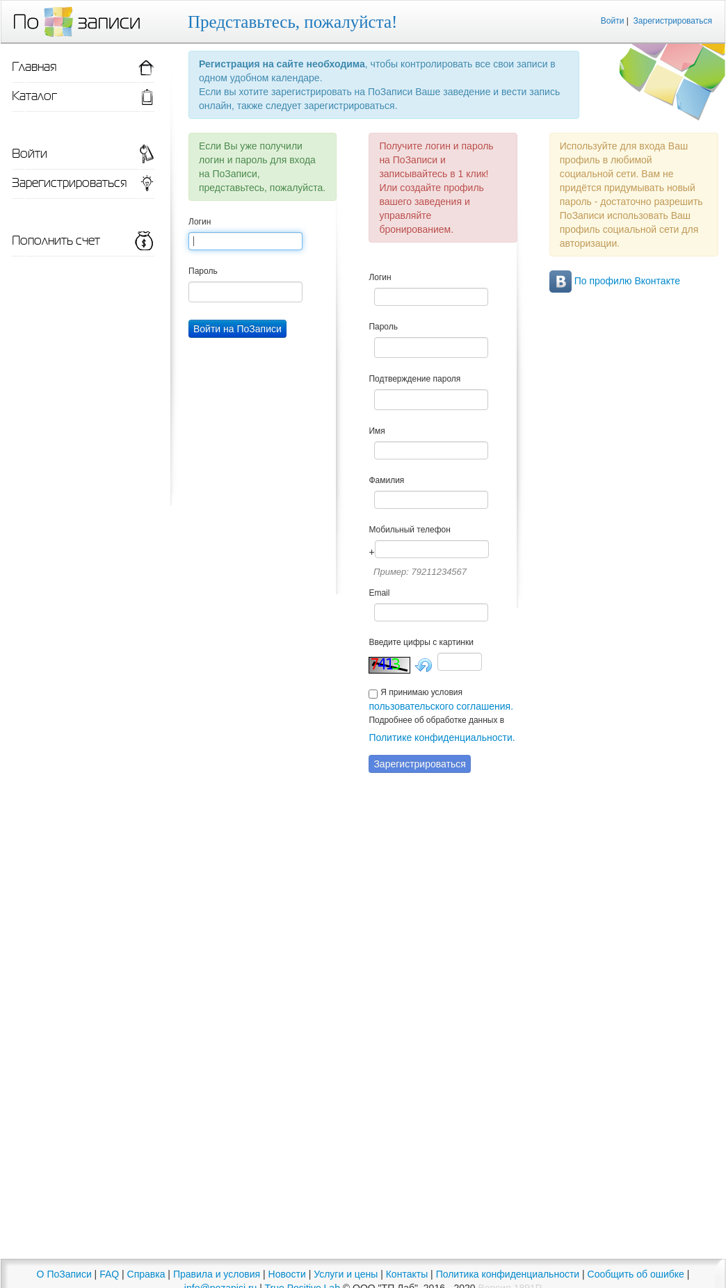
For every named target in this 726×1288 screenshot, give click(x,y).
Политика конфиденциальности (508, 1274)
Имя (377, 431)
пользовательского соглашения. (441, 706)
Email (379, 593)
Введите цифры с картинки (421, 642)
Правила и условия (216, 1274)
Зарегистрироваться (673, 21)
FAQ (109, 1274)
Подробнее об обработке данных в (436, 720)
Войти (612, 21)
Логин (199, 222)
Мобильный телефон (409, 530)
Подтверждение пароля (414, 379)
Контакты (407, 1274)
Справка (146, 1274)
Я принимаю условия (421, 692)
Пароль (203, 271)
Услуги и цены (346, 1274)
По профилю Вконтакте (614, 280)
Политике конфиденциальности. (442, 737)
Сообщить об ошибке (636, 1274)
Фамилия (386, 480)
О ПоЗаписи (64, 1274)
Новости (287, 1274)
